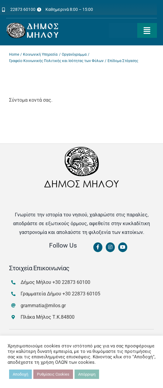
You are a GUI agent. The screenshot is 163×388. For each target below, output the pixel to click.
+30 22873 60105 (81, 294)
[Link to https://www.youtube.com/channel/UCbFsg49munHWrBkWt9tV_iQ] (122, 247)
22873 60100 (22, 9)
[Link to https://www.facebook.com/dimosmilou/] (97, 247)
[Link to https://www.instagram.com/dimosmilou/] (110, 247)
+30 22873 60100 (71, 282)
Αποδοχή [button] (20, 374)
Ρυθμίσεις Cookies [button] (53, 374)
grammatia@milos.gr (43, 305)
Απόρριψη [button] (86, 374)
